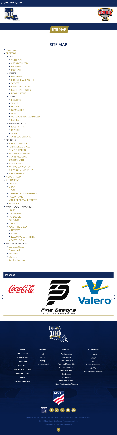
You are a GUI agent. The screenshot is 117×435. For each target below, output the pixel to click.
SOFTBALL (16, 106)
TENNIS (14, 103)
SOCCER (15, 83)
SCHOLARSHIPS (16, 173)
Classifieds (22, 353)
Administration (66, 354)
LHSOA (12, 190)
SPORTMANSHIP (17, 160)
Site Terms (13, 253)
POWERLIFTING (18, 93)
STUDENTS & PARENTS (19, 153)
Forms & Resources (66, 367)
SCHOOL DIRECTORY (19, 143)
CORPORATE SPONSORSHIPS (23, 193)
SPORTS (10, 53)
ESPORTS (15, 130)
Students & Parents (66, 381)
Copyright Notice (16, 246)
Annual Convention (66, 361)
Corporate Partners (93, 365)
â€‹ (15, 53)
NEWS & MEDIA (13, 176)
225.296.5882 (13, 3)
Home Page (11, 50)
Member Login (22, 373)
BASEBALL (16, 120)
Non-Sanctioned (42, 364)
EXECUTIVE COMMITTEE (23, 236)
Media (22, 377)
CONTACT (13, 223)
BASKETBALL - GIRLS (21, 90)
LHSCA (12, 186)
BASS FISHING (18, 126)
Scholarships (66, 374)
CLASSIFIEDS (15, 213)
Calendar (22, 361)
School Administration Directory (66, 384)
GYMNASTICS (17, 110)
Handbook (22, 357)
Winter (42, 357)
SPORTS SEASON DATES (20, 136)
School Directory (66, 371)
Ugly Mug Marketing (64, 424)
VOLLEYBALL (17, 60)
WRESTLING (17, 76)
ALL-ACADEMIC (16, 163)
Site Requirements (17, 260)
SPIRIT (14, 133)
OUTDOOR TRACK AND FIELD (25, 116)
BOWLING (16, 100)
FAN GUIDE (14, 203)
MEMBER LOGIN (16, 240)
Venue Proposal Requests (93, 371)
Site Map (13, 256)
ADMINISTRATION (17, 150)
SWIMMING (16, 66)
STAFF (14, 233)
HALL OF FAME (16, 196)
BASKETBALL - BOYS (21, 86)
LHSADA (13, 183)
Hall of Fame (93, 368)
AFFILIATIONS (12, 180)
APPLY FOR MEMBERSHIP (21, 170)
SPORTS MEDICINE (18, 156)
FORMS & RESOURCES (19, 146)
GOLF (14, 113)
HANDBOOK (15, 216)
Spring (42, 361)
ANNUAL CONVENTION (20, 166)
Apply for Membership (66, 364)
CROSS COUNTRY (19, 63)
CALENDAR (14, 220)
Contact (22, 365)
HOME (12, 210)
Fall (42, 354)
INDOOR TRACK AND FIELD (24, 80)
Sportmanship (66, 377)
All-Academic (66, 357)
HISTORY (15, 230)
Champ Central (22, 381)
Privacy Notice (15, 250)
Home (22, 349)
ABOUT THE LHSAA (18, 226)
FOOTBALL (16, 70)
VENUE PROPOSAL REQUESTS (23, 200)
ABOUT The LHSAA (22, 369)
